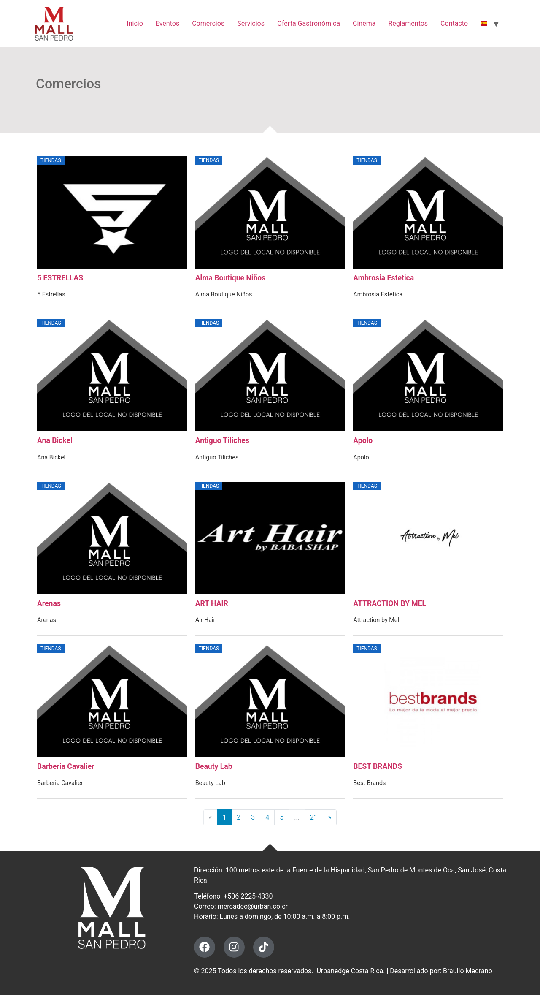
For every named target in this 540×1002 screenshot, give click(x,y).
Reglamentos (408, 23)
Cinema (364, 23)
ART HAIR (211, 608)
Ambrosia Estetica (383, 279)
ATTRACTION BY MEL (389, 608)
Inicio (135, 23)
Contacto (454, 23)
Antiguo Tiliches (222, 444)
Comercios (208, 23)
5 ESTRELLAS (60, 279)
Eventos (167, 23)
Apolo (363, 444)
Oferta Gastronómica (308, 23)
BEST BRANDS (377, 772)
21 (314, 824)
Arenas (49, 608)
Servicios (251, 23)
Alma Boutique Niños (230, 279)
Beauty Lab (213, 772)
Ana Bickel (55, 444)
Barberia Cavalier (65, 772)
